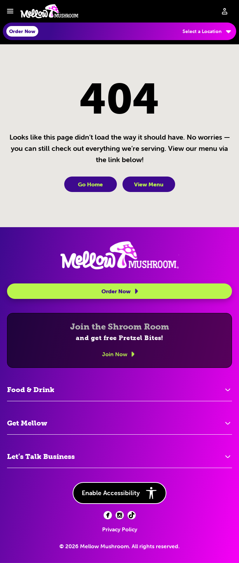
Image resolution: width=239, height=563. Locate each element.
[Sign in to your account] (224, 11)
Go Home (90, 184)
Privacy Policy (119, 529)
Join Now (119, 354)
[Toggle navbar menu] (10, 11)
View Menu (149, 184)
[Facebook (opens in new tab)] (108, 515)
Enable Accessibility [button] (119, 493)
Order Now (120, 291)
